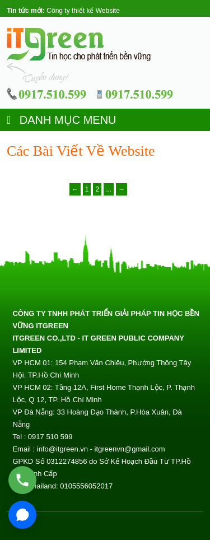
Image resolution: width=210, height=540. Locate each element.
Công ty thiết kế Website (83, 11)
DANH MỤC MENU (61, 120)
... (108, 189)
